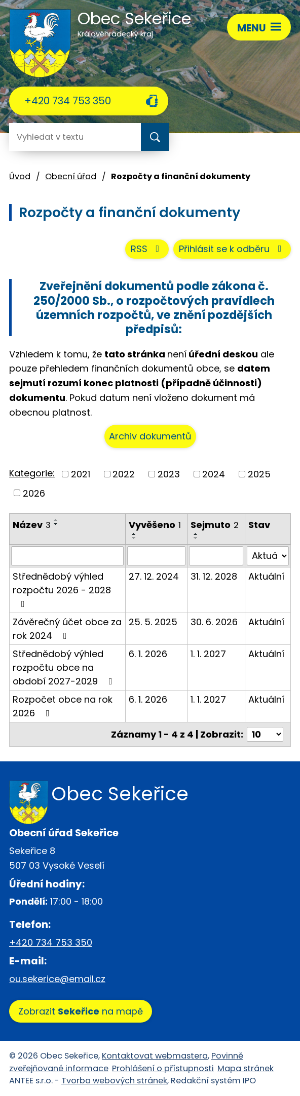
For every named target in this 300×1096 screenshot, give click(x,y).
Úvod (19, 176)
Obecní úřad (70, 176)
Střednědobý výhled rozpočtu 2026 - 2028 (62, 589)
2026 (34, 492)
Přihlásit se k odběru (232, 248)
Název (32, 524)
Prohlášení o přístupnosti (163, 1068)
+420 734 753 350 (67, 101)
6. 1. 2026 (148, 653)
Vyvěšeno (155, 524)
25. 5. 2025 (153, 622)
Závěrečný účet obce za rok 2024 (67, 629)
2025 (259, 474)
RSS (147, 248)
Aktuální (266, 576)
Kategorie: (32, 473)
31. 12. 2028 (214, 576)
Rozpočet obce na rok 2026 (63, 706)
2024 (213, 474)
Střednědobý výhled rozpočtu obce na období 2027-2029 (65, 667)
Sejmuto (215, 524)
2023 (169, 474)
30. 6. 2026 (214, 622)
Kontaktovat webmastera (155, 1056)
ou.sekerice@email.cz (57, 978)
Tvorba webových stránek (114, 1080)
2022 (124, 474)
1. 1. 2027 (208, 653)
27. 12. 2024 (154, 576)
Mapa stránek (245, 1068)
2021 (80, 474)
